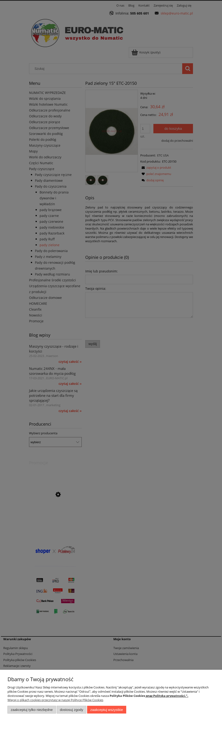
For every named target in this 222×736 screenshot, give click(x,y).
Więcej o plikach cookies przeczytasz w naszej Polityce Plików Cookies (55, 700)
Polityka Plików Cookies (127, 696)
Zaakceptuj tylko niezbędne (32, 710)
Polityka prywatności (169, 696)
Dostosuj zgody (71, 710)
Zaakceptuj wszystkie (106, 710)
